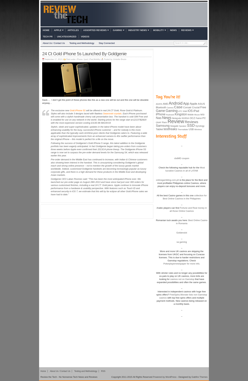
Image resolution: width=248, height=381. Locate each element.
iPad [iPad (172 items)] (196, 111)
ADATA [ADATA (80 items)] (159, 104)
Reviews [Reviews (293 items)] (191, 122)
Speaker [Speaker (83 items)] (183, 126)
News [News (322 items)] (166, 118)
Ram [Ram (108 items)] (164, 122)
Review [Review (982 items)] (176, 121)
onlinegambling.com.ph (167, 180)
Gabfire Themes (200, 377)
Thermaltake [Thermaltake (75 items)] (183, 129)
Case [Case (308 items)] (178, 107)
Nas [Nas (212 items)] (159, 118)
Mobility (158, 30)
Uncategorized (66, 36)
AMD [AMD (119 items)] (165, 103)
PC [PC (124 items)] (204, 118)
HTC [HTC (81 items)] (180, 111)
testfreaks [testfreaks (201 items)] (170, 129)
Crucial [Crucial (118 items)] (196, 107)
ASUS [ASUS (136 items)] (201, 103)
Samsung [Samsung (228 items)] (163, 125)
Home (46, 30)
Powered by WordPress (164, 377)
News (173, 30)
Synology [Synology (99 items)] (199, 126)
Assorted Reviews (95, 30)
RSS (103, 371)
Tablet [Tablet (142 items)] (159, 129)
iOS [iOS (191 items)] (190, 111)
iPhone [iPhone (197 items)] (161, 114)
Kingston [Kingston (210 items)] (181, 114)
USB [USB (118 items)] (191, 129)
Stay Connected (107, 43)
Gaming (117, 30)
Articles (73, 30)
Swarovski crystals (112, 113)
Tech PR (48, 36)
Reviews (186, 30)
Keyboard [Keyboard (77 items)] (170, 115)
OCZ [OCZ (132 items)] (192, 118)
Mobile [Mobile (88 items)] (191, 114)
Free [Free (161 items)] (203, 107)
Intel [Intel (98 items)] (185, 111)
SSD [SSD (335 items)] (191, 125)
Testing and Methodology (81, 43)
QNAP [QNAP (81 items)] (158, 122)
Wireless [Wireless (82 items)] (198, 129)
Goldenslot (181, 232)
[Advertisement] (97, 211)
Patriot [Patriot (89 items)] (199, 118)
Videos (85, 36)
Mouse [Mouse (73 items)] (197, 115)
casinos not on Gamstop (182, 279)
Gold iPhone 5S (78, 110)
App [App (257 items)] (186, 103)
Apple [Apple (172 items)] (193, 103)
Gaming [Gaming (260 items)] (172, 111)
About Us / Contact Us (54, 43)
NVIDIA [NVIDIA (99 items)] (185, 118)
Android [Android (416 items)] (176, 103)
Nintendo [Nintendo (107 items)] (176, 118)
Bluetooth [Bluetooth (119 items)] (161, 107)
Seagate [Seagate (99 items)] (174, 126)
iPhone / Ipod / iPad (85, 59)
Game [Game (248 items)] (160, 111)
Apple (57, 30)
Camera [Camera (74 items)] (170, 108)
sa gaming (182, 242)
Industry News (137, 30)
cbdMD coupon (181, 158)
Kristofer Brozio (119, 59)
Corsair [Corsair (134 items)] (187, 107)
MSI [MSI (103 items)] (202, 114)
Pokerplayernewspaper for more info (181, 263)
